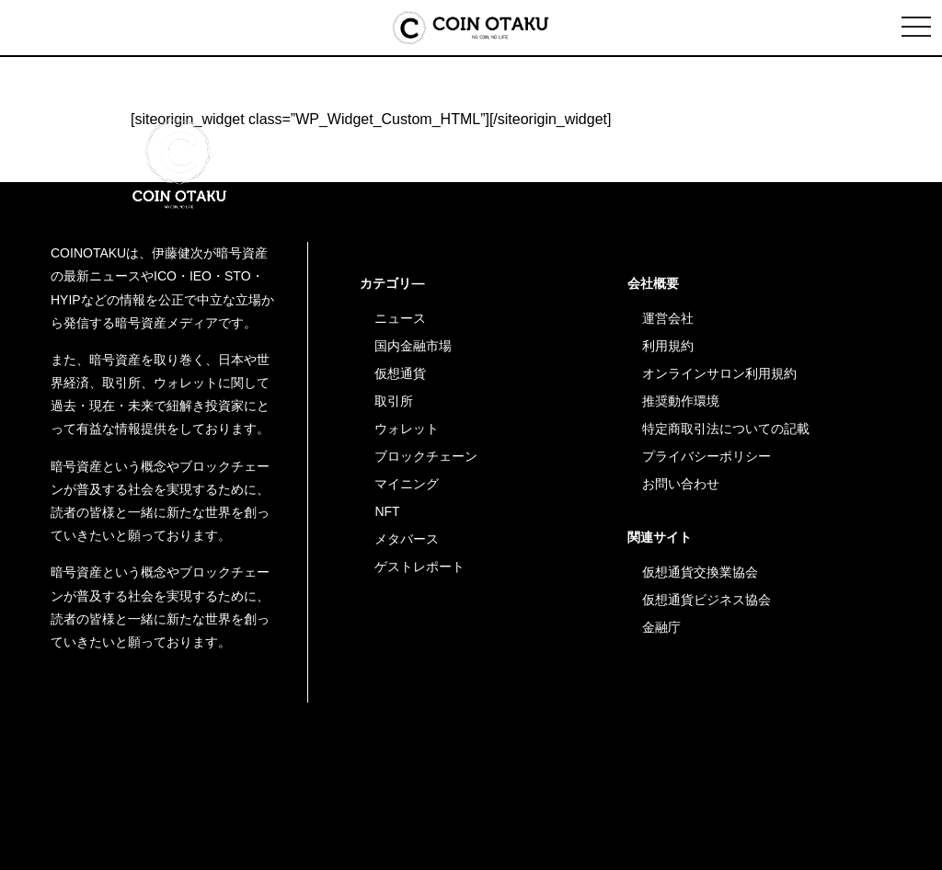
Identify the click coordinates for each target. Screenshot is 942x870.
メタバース (406, 539)
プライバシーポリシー (706, 456)
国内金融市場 (413, 345)
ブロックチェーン (425, 456)
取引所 (393, 401)
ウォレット (406, 428)
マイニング (406, 483)
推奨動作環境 (680, 401)
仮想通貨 (400, 373)
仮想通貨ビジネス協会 (706, 599)
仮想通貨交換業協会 (700, 572)
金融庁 (661, 627)
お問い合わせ (680, 483)
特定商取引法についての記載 (726, 428)
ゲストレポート (419, 566)
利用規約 (668, 345)
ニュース (400, 318)
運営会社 (668, 318)
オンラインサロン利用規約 (719, 373)
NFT (386, 511)
